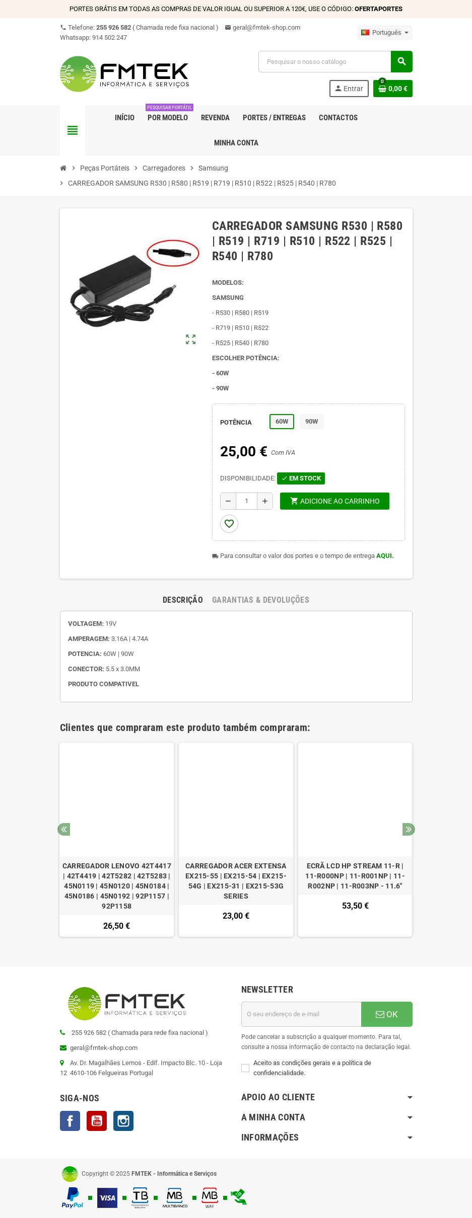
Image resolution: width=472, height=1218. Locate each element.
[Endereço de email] (301, 1014)
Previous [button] (63, 829)
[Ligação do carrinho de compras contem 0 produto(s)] (393, 88)
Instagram (123, 1121)
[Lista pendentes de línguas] (385, 32)
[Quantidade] (246, 501)
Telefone (139, 27)
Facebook (70, 1121)
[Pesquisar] (335, 61)
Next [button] (408, 829)
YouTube (97, 1121)
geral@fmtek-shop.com (262, 27)
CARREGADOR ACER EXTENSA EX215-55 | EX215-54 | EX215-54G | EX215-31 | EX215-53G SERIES (236, 881)
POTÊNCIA (236, 422)
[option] (116, 840)
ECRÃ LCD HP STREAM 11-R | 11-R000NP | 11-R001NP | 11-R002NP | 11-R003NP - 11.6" (355, 876)
